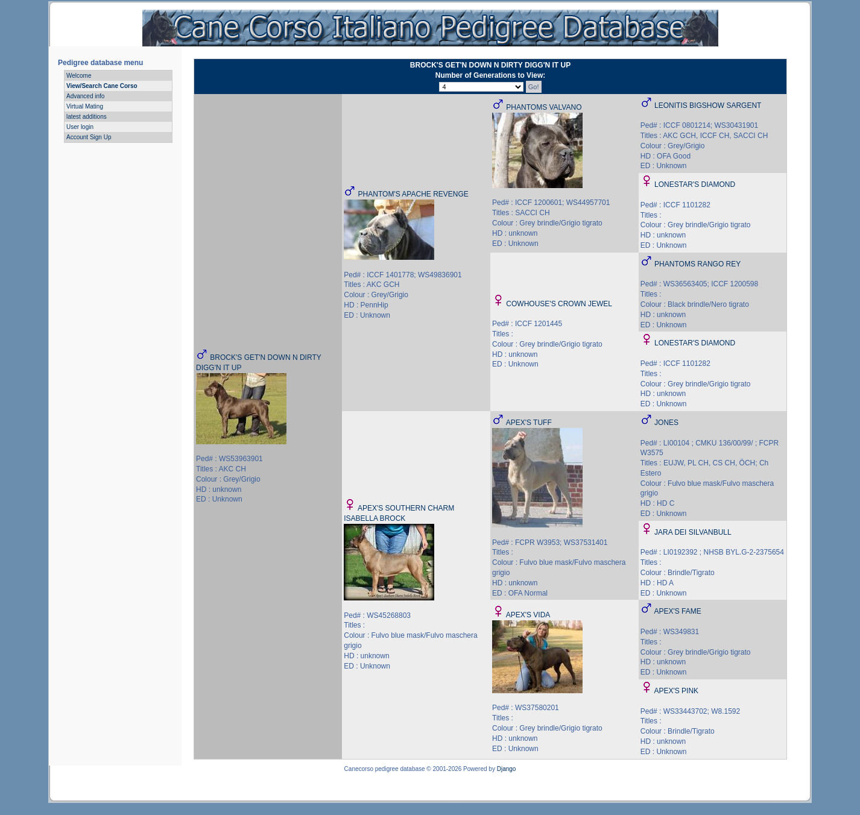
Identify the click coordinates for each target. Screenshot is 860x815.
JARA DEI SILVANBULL (693, 532)
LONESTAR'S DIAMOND (694, 184)
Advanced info (85, 96)
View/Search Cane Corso (102, 86)
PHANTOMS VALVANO (543, 107)
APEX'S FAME (677, 611)
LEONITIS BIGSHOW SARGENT (707, 105)
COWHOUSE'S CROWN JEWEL (559, 304)
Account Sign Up (89, 137)
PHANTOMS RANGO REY (697, 264)
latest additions (86, 116)
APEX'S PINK (676, 691)
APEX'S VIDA (528, 615)
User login (79, 127)
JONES (666, 422)
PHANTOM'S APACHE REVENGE (413, 194)
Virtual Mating (84, 106)
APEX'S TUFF (529, 422)
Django (506, 769)
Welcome (79, 75)
